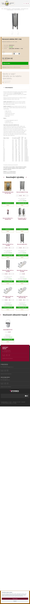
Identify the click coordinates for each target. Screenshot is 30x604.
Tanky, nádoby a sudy (24, 8)
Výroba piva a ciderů (7, 8)
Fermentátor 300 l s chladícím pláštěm (22, 219)
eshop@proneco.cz (6, 351)
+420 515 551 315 (4, 365)
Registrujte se (4, 67)
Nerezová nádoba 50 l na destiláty (8, 245)
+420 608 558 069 (6, 350)
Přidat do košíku (6, 63)
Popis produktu (9, 87)
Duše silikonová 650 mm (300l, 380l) (8, 297)
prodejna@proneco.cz (5, 379)
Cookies (15, 403)
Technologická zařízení (16, 8)
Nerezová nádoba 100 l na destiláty (7, 271)
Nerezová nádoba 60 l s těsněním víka (8, 219)
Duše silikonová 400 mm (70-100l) (22, 271)
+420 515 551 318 (4, 378)
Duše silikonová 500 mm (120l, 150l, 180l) (22, 297)
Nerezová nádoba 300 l (22, 244)
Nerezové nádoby (10, 9)
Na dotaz (8, 203)
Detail (8, 205)
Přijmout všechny (15, 598)
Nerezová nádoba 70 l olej (22, 192)
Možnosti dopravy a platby (7, 403)
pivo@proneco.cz (6, 82)
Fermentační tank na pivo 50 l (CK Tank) (7, 193)
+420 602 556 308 (6, 81)
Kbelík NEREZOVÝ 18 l (7, 329)
